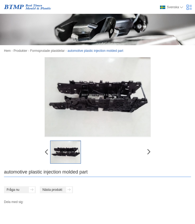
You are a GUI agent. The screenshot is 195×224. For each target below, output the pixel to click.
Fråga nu (21, 190)
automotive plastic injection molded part (95, 51)
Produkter (20, 51)
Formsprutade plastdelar (47, 51)
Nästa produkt (57, 190)
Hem (7, 51)
